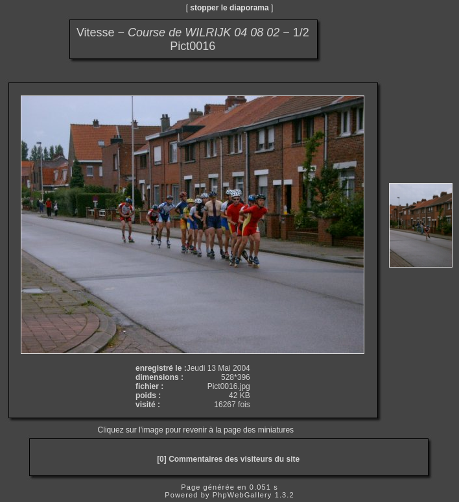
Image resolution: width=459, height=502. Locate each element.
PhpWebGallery (242, 495)
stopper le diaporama (229, 7)
